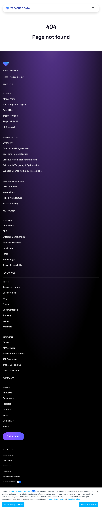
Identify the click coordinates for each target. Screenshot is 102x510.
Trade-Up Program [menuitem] (12, 365)
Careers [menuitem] (7, 409)
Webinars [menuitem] (7, 326)
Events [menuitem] (6, 321)
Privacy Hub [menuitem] (7, 466)
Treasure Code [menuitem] (10, 115)
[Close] (98, 492)
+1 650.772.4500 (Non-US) (13, 77)
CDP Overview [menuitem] (10, 186)
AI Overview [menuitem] (9, 99)
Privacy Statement (55, 499)
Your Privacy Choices (20, 491)
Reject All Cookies (89, 504)
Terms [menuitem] (6, 426)
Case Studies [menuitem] (9, 292)
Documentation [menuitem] (10, 309)
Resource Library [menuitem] (11, 287)
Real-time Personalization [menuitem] (15, 154)
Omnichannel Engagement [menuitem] (16, 148)
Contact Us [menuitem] (8, 420)
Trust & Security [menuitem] (10, 203)
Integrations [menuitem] (8, 192)
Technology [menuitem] (9, 259)
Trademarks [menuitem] (7, 471)
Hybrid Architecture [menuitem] (12, 198)
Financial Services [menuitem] (12, 242)
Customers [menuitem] (8, 398)
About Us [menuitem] (7, 392)
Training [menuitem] (7, 315)
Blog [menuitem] (5, 298)
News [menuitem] (5, 415)
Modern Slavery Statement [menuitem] (11, 476)
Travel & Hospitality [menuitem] (12, 265)
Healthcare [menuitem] (8, 248)
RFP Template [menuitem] (10, 359)
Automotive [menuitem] (8, 225)
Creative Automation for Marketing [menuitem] (20, 159)
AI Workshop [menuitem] (9, 348)
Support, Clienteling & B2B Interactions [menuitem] (22, 171)
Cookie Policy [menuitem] (7, 460)
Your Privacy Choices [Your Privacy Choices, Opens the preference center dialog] (13, 504)
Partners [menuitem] (7, 403)
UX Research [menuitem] (9, 127)
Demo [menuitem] (6, 342)
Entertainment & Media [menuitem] (14, 237)
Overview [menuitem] (7, 142)
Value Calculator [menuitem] (11, 370)
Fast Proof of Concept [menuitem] (14, 353)
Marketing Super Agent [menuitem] (14, 104)
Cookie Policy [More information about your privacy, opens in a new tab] (74, 499)
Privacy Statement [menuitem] (8, 455)
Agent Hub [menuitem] (8, 110)
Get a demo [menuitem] (13, 436)
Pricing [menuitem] (6, 304)
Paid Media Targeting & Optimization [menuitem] (21, 165)
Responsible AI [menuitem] (10, 121)
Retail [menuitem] (5, 253)
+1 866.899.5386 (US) (11, 70)
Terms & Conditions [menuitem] (9, 450)
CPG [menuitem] (5, 231)
